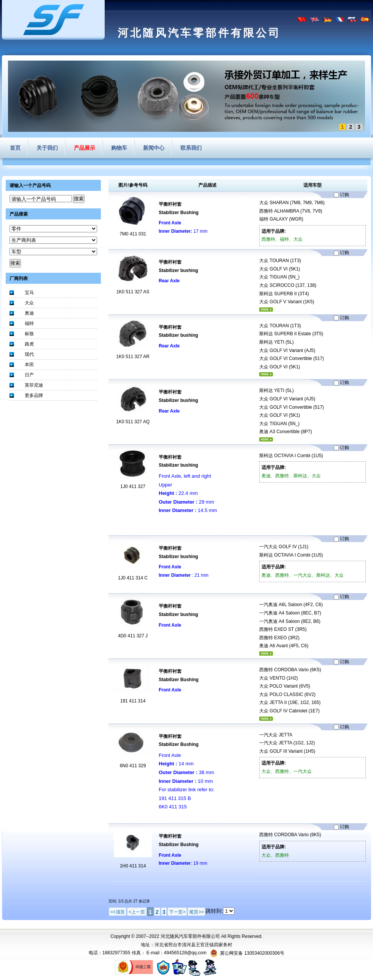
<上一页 (137, 912)
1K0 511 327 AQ (133, 421)
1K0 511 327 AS (133, 291)
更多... (266, 309)
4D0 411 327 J (133, 635)
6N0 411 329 (133, 765)
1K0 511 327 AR (132, 356)
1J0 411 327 (132, 486)
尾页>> (196, 912)
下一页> (177, 912)
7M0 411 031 (133, 234)
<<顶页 (117, 912)
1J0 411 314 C (133, 578)
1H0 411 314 (133, 866)
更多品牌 (34, 395)
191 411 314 (133, 701)
